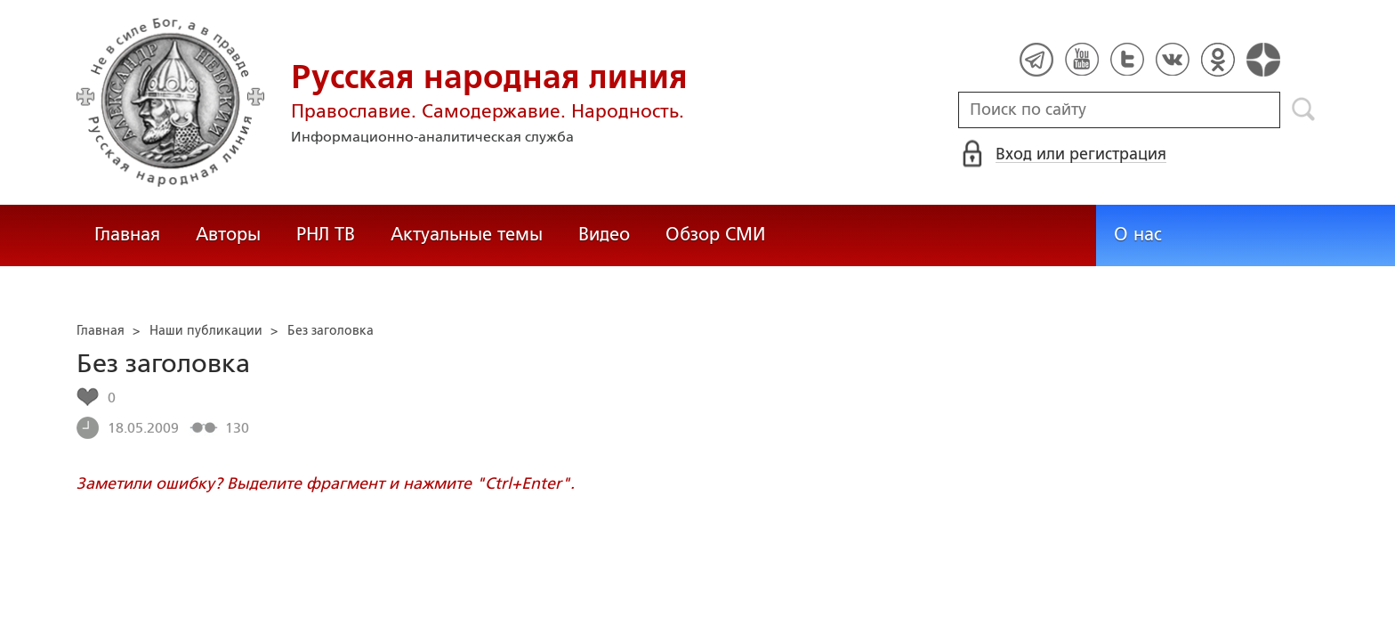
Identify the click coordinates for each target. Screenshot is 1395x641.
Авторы (228, 234)
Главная (127, 234)
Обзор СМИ (715, 234)
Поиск (1303, 109)
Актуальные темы (467, 234)
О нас (1138, 234)
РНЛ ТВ (325, 234)
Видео (604, 234)
